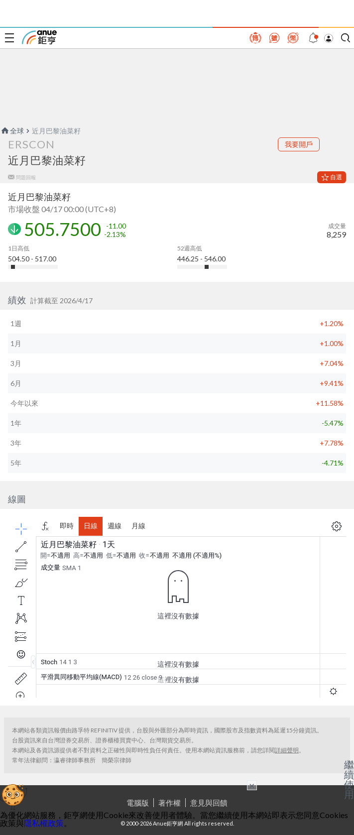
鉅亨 (39, 37)
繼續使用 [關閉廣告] (349, 779)
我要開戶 (299, 144)
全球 (12, 130)
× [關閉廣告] (252, 785)
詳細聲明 (287, 750)
